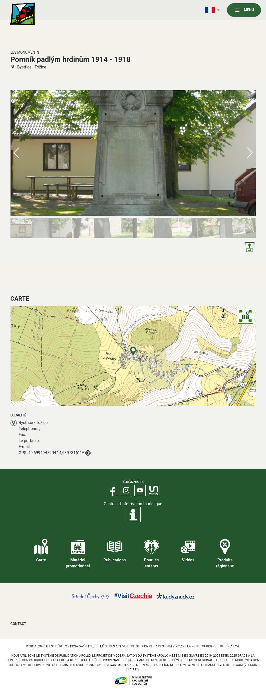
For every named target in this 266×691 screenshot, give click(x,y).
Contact (18, 624)
